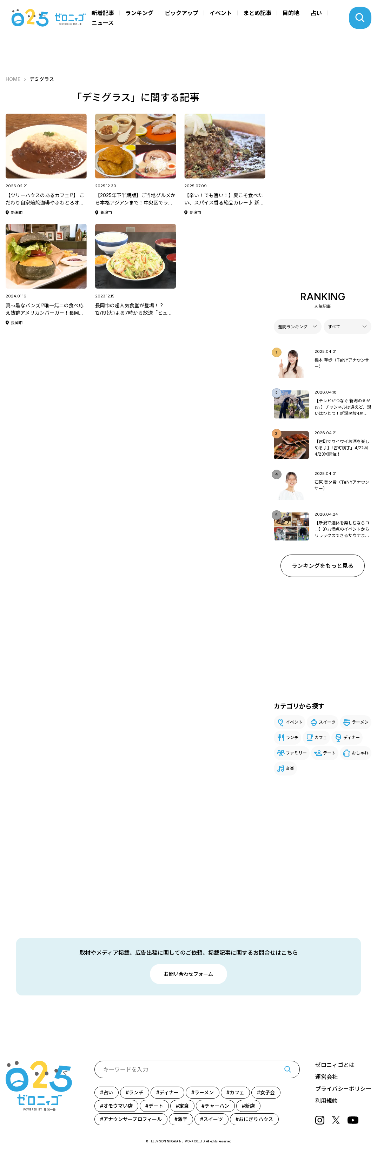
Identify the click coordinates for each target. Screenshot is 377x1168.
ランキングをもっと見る (322, 565)
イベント (221, 12)
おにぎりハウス (256, 1119)
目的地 (291, 12)
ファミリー (296, 753)
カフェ (321, 737)
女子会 (267, 1092)
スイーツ (327, 722)
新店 (250, 1106)
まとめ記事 (257, 12)
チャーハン (217, 1106)
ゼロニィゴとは (335, 1064)
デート (329, 753)
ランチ (292, 737)
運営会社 (326, 1076)
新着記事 (103, 12)
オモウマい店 (118, 1106)
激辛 (182, 1119)
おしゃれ (360, 753)
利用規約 (326, 1100)
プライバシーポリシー (343, 1088)
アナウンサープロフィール (132, 1119)
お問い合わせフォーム (188, 974)
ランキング (139, 12)
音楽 (290, 768)
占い (316, 12)
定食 (184, 1106)
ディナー (351, 737)
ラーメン (360, 722)
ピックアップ (181, 12)
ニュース (103, 22)
